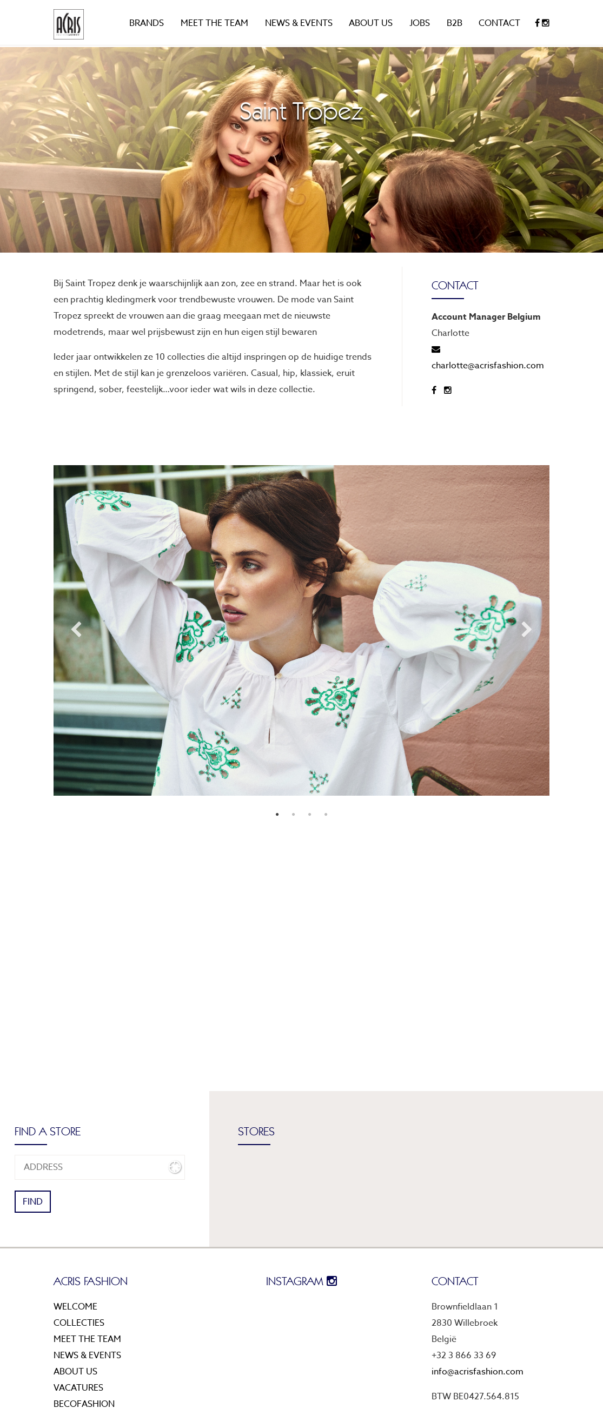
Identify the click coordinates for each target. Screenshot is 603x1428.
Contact (499, 23)
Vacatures (78, 1387)
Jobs (419, 23)
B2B (454, 23)
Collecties (79, 1323)
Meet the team (214, 23)
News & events (299, 23)
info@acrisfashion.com (478, 1371)
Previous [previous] (75, 630)
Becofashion (84, 1404)
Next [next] (527, 630)
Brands (146, 23)
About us (371, 23)
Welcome (75, 1306)
